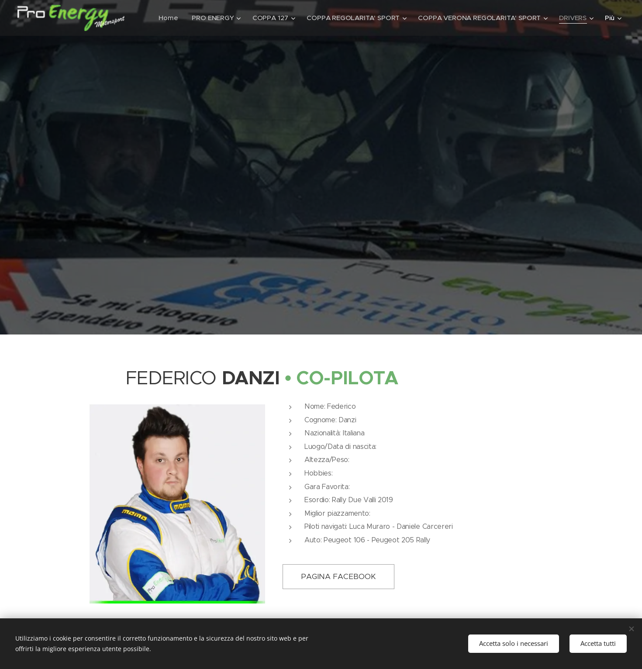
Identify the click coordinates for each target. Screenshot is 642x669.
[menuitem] (211, 18)
